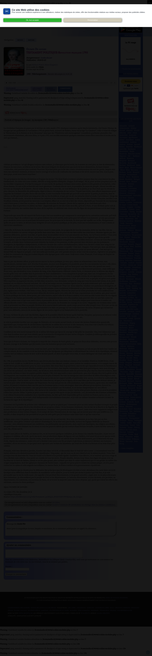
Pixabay (113, 612)
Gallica (23, 612)
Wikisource (104, 612)
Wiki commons (84, 612)
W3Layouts (85, 615)
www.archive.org (25, 615)
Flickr (16, 612)
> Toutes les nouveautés (131, 69)
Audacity (90, 609)
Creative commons (122, 609)
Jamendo (44, 612)
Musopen (73, 612)
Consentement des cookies (19, 609)
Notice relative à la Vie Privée (43, 609)
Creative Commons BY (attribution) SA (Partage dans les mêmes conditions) (83, 505)
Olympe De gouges (36, 49)
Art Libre (55, 502)
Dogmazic (135, 609)
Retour (20, 40)
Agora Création (103, 615)
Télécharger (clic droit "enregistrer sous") (17, 89)
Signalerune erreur (51, 89)
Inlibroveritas (34, 612)
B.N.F (112, 609)
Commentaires (65, 89)
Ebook (10, 612)
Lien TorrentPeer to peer (37, 89)
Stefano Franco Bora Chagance (45, 65)
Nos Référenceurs (124, 612)
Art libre (71, 609)
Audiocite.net (46, 58)
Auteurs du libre (102, 609)
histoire (31, 40)
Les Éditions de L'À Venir (59, 612)
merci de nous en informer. (116, 599)
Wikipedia (95, 612)
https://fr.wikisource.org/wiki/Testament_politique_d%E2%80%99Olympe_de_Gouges (46, 497)
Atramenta (81, 609)
